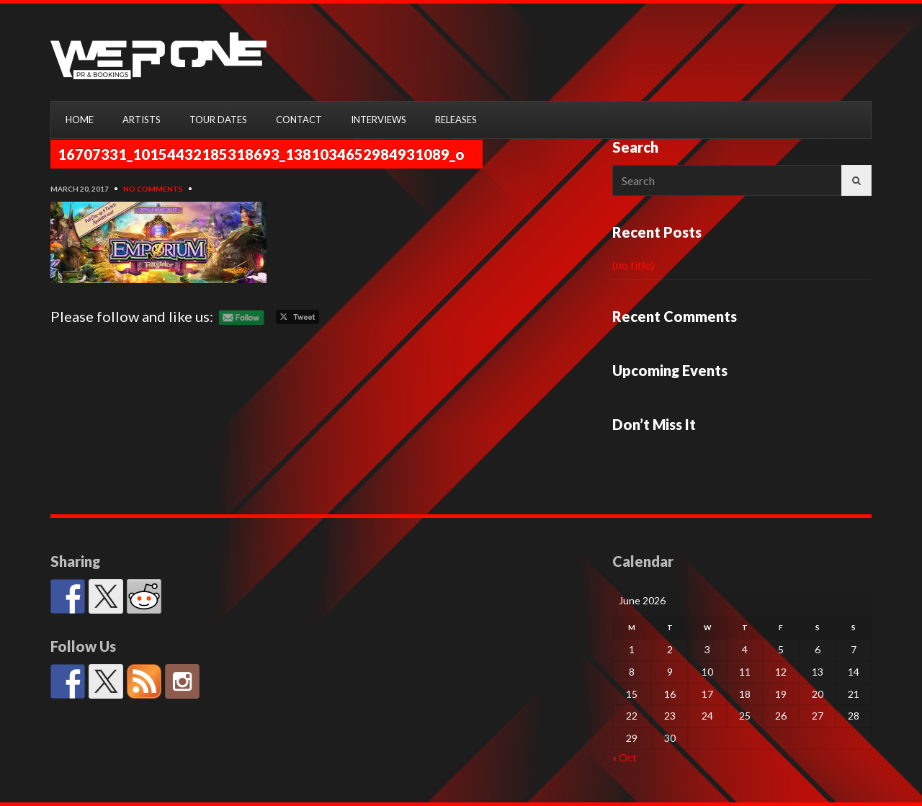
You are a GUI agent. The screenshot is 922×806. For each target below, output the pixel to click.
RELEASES (456, 119)
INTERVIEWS (378, 119)
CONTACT (299, 119)
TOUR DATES (218, 119)
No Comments (153, 188)
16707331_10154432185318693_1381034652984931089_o (261, 154)
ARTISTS (141, 119)
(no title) (633, 265)
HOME (80, 119)
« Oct (624, 757)
